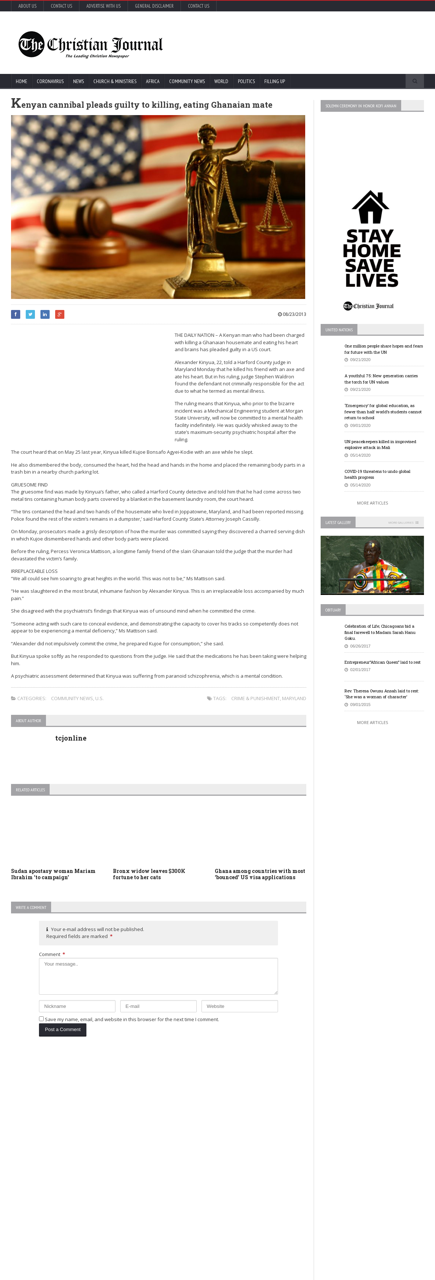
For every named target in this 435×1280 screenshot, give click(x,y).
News (78, 81)
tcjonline (70, 738)
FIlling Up (274, 81)
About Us (27, 6)
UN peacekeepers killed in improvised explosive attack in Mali (380, 444)
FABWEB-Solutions (163, 1273)
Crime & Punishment (255, 698)
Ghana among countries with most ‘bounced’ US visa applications (260, 874)
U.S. (99, 698)
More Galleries (401, 522)
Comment (52, 954)
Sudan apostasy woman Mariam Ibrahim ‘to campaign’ (53, 874)
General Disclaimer (154, 6)
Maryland (294, 698)
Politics (246, 81)
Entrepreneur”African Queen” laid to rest (383, 662)
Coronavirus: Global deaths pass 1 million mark (83, 1091)
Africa (153, 81)
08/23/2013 (292, 314)
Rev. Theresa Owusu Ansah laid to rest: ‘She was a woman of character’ (382, 694)
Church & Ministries (114, 81)
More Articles (372, 503)
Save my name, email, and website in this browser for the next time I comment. (132, 1019)
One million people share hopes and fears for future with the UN (384, 349)
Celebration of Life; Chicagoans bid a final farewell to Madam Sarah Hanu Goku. (380, 632)
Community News (187, 81)
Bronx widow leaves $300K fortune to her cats (149, 874)
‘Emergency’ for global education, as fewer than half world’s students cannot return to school (383, 411)
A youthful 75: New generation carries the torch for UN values (381, 379)
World (221, 81)
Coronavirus (50, 81)
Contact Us (61, 6)
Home (21, 81)
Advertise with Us (103, 6)
